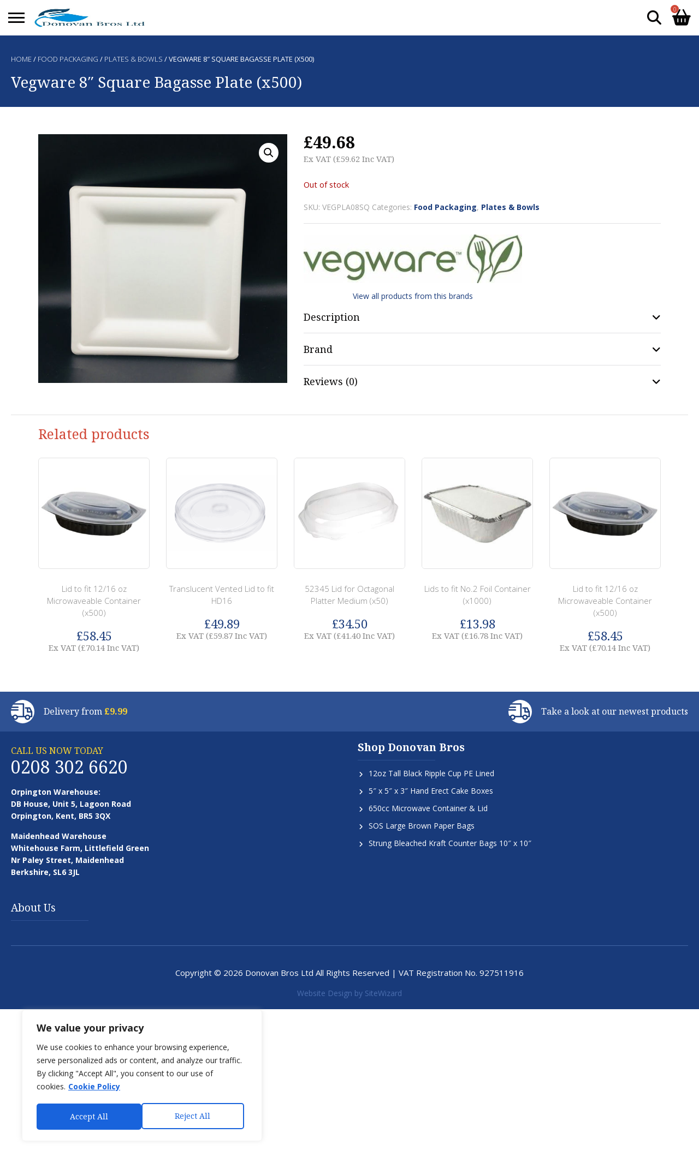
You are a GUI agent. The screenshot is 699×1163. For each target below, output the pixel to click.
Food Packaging (68, 59)
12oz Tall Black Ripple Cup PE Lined (431, 773)
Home (21, 59)
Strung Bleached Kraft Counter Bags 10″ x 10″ (450, 843)
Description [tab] (332, 316)
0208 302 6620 (69, 766)
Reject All (87, 1116)
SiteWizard (383, 993)
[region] (142, 1076)
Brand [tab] (318, 349)
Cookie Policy (94, 1088)
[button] (269, 153)
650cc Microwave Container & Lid (428, 808)
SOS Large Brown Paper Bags (422, 825)
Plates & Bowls (133, 59)
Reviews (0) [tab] (331, 381)
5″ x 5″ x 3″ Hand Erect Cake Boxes (431, 791)
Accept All (195, 1116)
